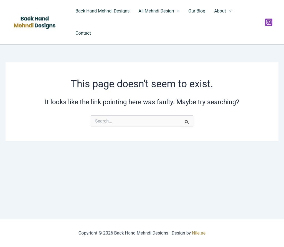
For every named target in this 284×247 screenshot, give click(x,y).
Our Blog (196, 11)
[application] (176, 11)
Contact (83, 33)
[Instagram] (269, 22)
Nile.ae (199, 233)
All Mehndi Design (158, 11)
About (222, 11)
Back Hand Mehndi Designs (102, 11)
